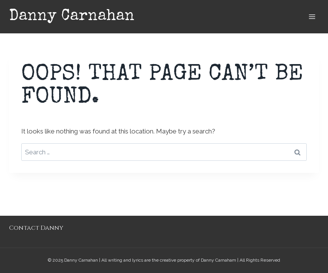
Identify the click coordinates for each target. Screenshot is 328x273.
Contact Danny (36, 228)
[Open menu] (312, 16)
